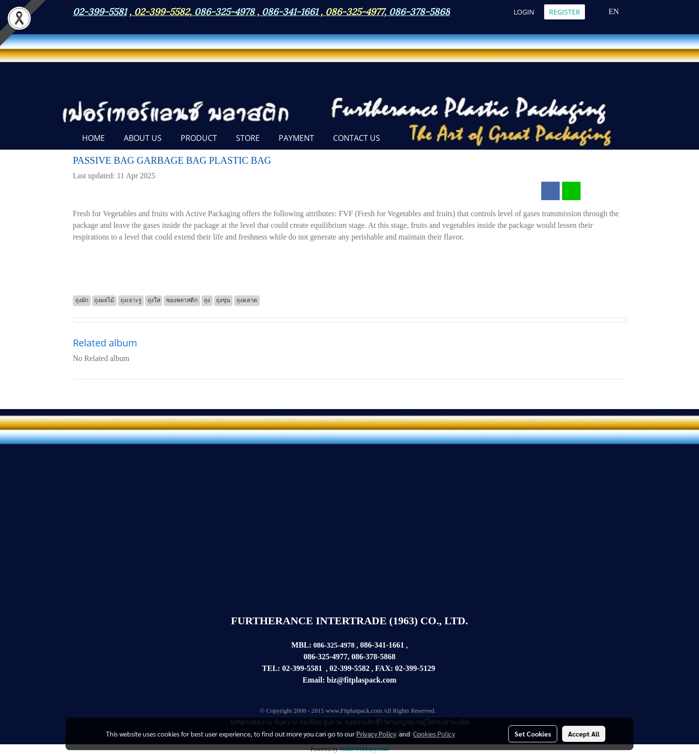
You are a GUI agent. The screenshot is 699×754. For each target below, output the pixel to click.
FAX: (384, 668)
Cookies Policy (434, 733)
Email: (313, 680)
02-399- (407, 668)
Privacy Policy (376, 733)
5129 (427, 668)
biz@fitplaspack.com (361, 680)
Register (564, 12)
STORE (248, 138)
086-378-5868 (419, 10)
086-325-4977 (354, 10)
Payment (296, 138)
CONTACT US (356, 138)
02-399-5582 (161, 10)
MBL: (301, 645)
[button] (398, 139)
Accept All (583, 733)
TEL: (271, 668)
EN (607, 11)
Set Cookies (533, 733)
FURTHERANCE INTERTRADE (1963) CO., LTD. (349, 621)
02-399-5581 (302, 668)
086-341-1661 (382, 645)
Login (524, 12)
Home (93, 138)
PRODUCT (199, 138)
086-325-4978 (224, 10)
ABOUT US (143, 138)
